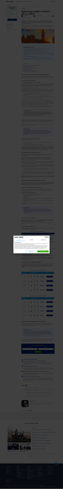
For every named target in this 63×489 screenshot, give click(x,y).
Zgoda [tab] (19, 239)
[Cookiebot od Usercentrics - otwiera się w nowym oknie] (45, 237)
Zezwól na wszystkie (43, 251)
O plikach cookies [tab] (43, 239)
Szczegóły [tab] (31, 239)
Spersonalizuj (31, 251)
